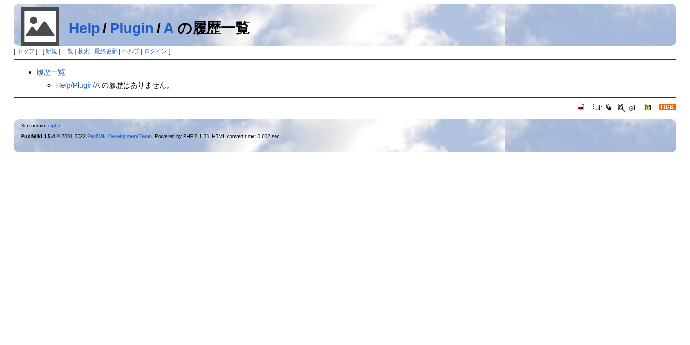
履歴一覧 (50, 72)
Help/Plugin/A (77, 85)
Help (84, 28)
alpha (54, 125)
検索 (84, 51)
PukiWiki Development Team (119, 136)
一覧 (67, 51)
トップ (25, 51)
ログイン (155, 51)
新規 (51, 51)
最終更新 (105, 51)
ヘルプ (130, 51)
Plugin (132, 28)
